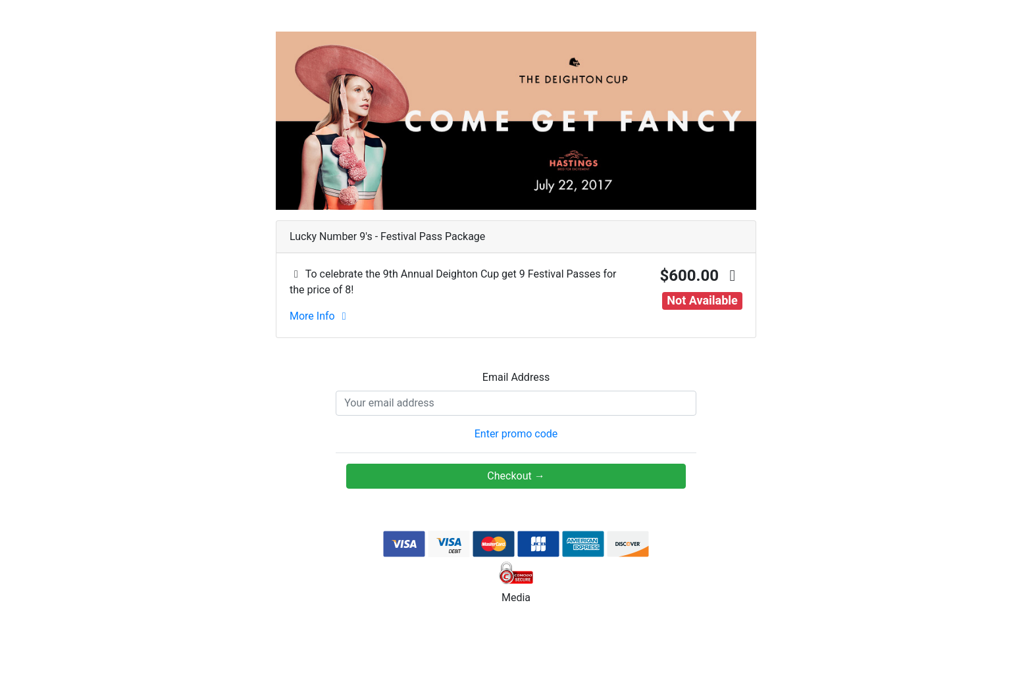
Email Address (516, 377)
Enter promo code (516, 434)
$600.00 (700, 275)
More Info (320, 316)
